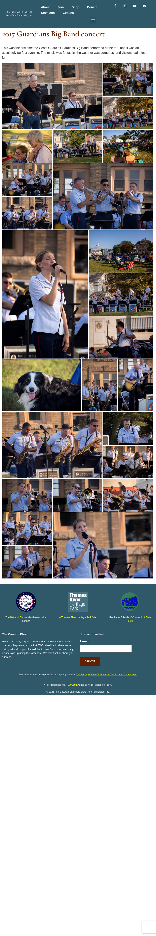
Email (84, 641)
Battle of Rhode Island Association (28, 617)
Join (61, 7)
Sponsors (48, 12)
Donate (92, 7)
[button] (93, 20)
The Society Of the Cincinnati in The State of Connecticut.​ (106, 674)
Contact (68, 12)
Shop (75, 7)
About (45, 7)
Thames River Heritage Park (76, 617)
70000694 (71, 684)
